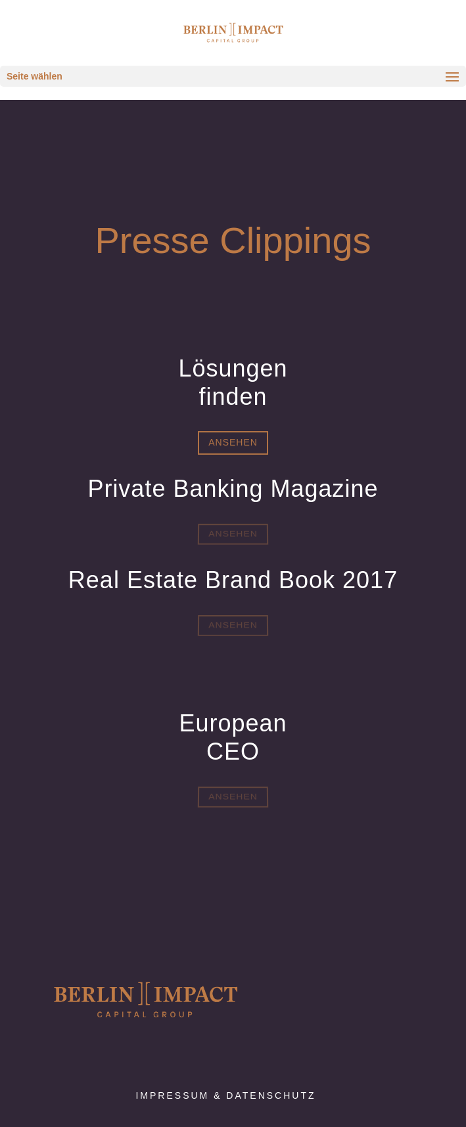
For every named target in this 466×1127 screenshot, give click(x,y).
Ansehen (233, 442)
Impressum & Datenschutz (225, 1095)
